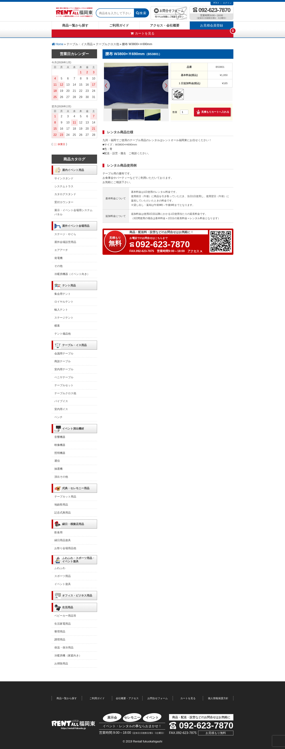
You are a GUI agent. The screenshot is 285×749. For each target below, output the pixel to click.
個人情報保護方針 (218, 698)
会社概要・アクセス (127, 698)
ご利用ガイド (119, 25)
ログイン (227, 3)
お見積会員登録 (211, 25)
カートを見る (188, 698)
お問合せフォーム (157, 698)
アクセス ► (195, 251)
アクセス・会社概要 (164, 25)
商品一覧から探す (75, 25)
